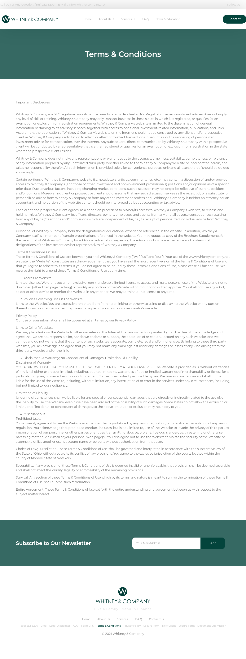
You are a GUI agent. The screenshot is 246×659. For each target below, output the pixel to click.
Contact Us (156, 619)
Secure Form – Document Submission (202, 625)
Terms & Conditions (108, 625)
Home (87, 19)
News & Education (168, 19)
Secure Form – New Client (159, 625)
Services (127, 19)
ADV (75, 625)
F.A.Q (145, 19)
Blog (44, 625)
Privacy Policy (132, 625)
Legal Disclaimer (59, 625)
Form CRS (87, 625)
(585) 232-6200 (29, 625)
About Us (106, 19)
